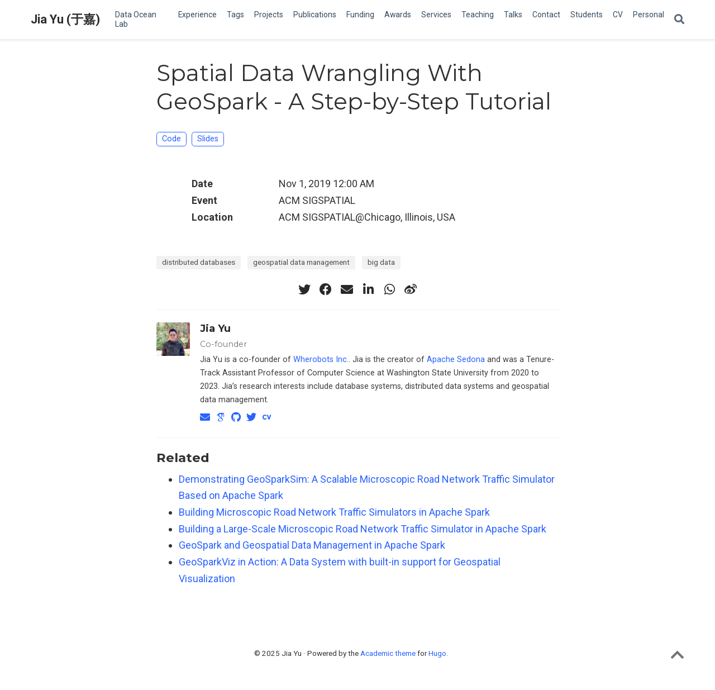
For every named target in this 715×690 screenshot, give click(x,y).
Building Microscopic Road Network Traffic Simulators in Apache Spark (334, 512)
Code (171, 139)
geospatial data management (301, 262)
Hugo (437, 653)
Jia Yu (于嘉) (65, 19)
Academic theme (388, 653)
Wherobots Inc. (321, 359)
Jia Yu (215, 328)
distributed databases (198, 262)
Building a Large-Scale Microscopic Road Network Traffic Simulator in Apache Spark (362, 529)
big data (381, 262)
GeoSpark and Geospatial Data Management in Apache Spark (312, 545)
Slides (207, 139)
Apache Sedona (456, 359)
